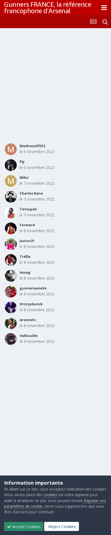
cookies (50, 494)
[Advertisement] (55, 86)
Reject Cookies (61, 526)
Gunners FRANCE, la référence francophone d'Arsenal (47, 7)
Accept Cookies (23, 526)
